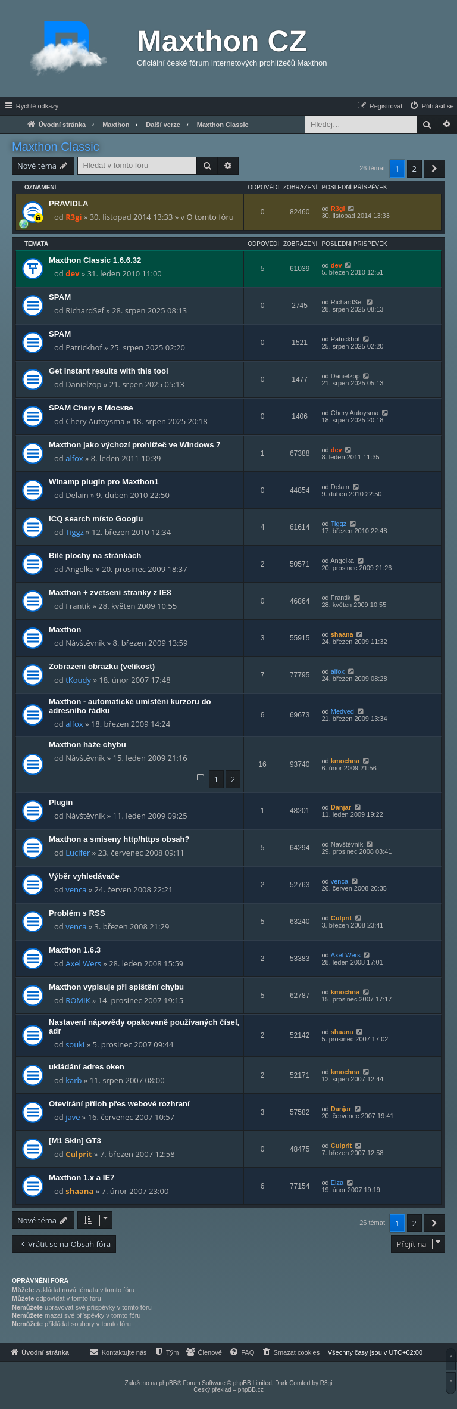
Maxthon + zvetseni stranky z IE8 (110, 592)
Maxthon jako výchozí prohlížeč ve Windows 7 (135, 444)
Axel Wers (83, 963)
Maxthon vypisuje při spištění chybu (116, 986)
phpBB (168, 1383)
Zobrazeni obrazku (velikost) (102, 666)
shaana (342, 634)
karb (73, 1080)
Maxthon (65, 629)
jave (72, 1117)
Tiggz (74, 532)
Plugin (61, 802)
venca (75, 889)
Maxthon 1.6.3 (75, 949)
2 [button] (414, 168)
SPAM (60, 297)
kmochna (345, 760)
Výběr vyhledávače (84, 876)
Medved (342, 711)
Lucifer (77, 852)
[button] (434, 169)
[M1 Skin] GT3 (75, 1140)
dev (72, 273)
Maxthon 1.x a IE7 (82, 1177)
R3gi (73, 216)
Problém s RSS (77, 913)
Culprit (341, 918)
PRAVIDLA (68, 203)
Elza (337, 1182)
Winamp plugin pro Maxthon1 (104, 481)
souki (74, 1044)
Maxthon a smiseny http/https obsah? (119, 839)
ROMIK (77, 1000)
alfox (74, 458)
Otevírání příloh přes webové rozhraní (119, 1103)
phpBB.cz (251, 1389)
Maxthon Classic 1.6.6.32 (95, 260)
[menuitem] (431, 106)
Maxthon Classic (55, 146)
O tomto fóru (209, 216)
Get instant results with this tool (108, 370)
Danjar (341, 807)
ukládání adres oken (86, 1066)
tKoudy (78, 679)
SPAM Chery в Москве (91, 407)
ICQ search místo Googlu (96, 518)
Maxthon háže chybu (87, 744)
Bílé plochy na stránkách (95, 555)
